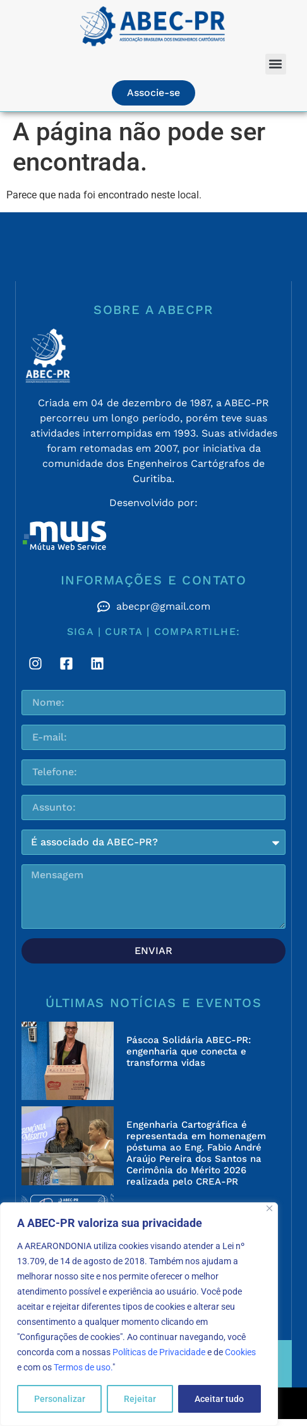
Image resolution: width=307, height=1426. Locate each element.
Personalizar (59, 1399)
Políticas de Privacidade (158, 1352)
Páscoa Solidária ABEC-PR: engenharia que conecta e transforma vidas (188, 1051)
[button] (275, 64)
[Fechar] (269, 1208)
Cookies (240, 1352)
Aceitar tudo (219, 1399)
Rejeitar (140, 1399)
